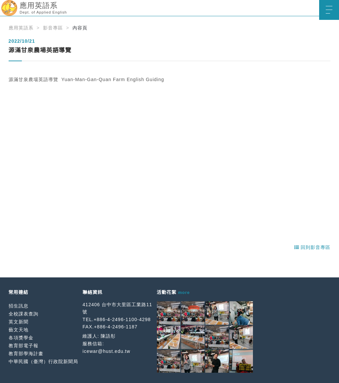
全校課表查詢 (23, 313)
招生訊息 (18, 306)
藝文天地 (18, 329)
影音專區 (53, 27)
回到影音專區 (312, 247)
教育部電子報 (23, 345)
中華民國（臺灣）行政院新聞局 (43, 361)
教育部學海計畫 (26, 353)
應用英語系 (21, 27)
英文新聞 (18, 321)
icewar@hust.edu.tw (106, 351)
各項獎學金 (21, 337)
